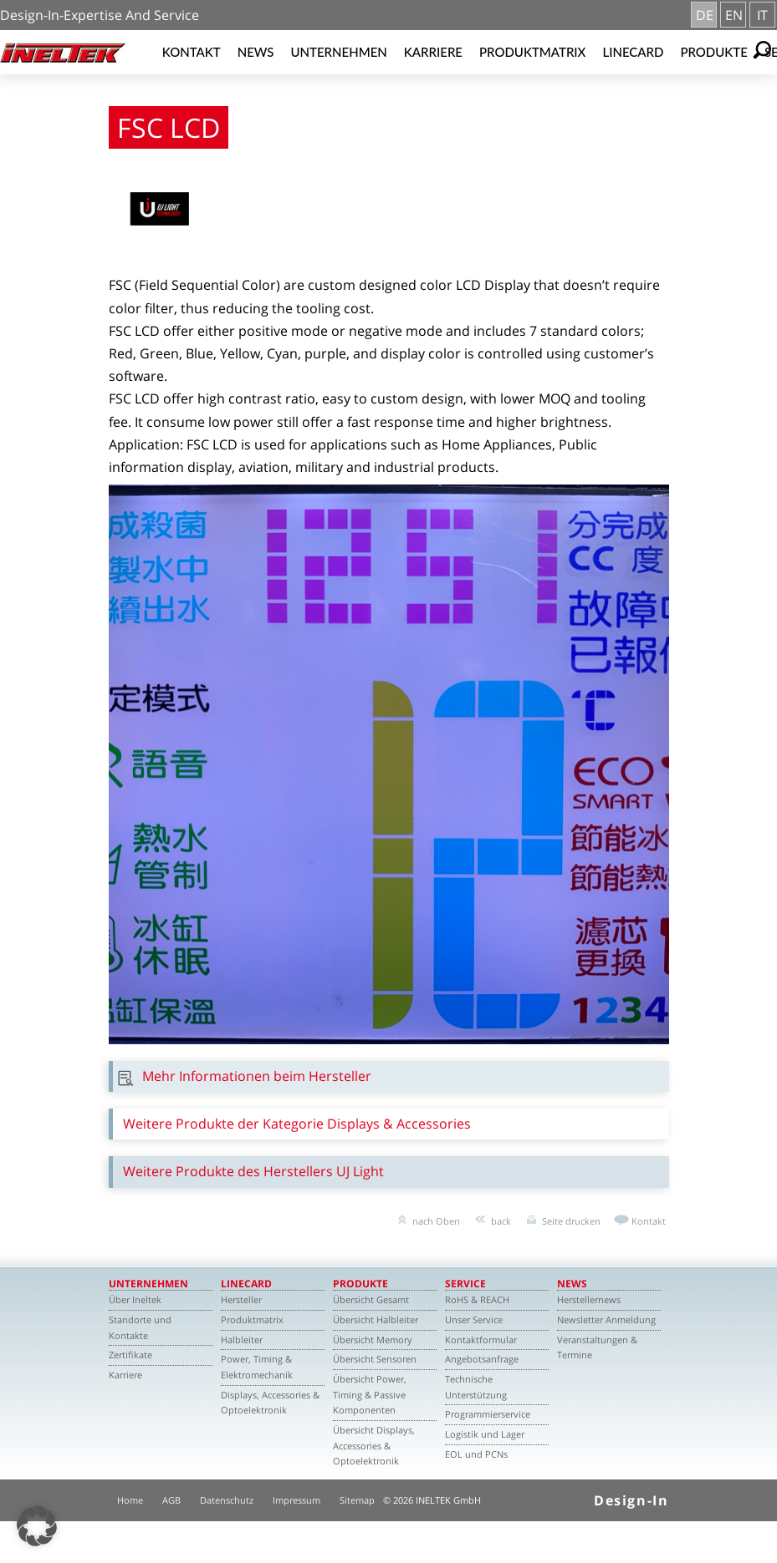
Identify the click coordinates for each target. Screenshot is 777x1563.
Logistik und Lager (484, 1434)
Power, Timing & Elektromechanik (257, 1366)
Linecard (632, 51)
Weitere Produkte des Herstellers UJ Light (253, 1171)
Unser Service (474, 1319)
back (501, 1221)
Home (130, 1500)
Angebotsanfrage (482, 1358)
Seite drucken (571, 1221)
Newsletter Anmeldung (606, 1319)
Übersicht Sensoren (375, 1358)
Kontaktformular (481, 1339)
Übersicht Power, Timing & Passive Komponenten (369, 1394)
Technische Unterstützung (476, 1387)
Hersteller (241, 1299)
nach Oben (436, 1221)
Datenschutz (226, 1500)
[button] (37, 1526)
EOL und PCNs (476, 1454)
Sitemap (357, 1500)
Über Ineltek (135, 1299)
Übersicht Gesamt (371, 1299)
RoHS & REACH (477, 1299)
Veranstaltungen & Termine (597, 1347)
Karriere (433, 51)
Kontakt (191, 51)
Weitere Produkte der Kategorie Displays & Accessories (297, 1123)
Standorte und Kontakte (140, 1327)
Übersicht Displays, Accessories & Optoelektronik (374, 1445)
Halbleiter (242, 1339)
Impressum (296, 1500)
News (256, 51)
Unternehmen (339, 51)
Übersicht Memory (372, 1339)
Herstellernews (589, 1299)
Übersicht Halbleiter (375, 1319)
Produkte (714, 51)
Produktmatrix (532, 51)
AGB (171, 1500)
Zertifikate (130, 1354)
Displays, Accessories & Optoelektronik (270, 1402)
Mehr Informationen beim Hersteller (256, 1076)
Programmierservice (487, 1414)
